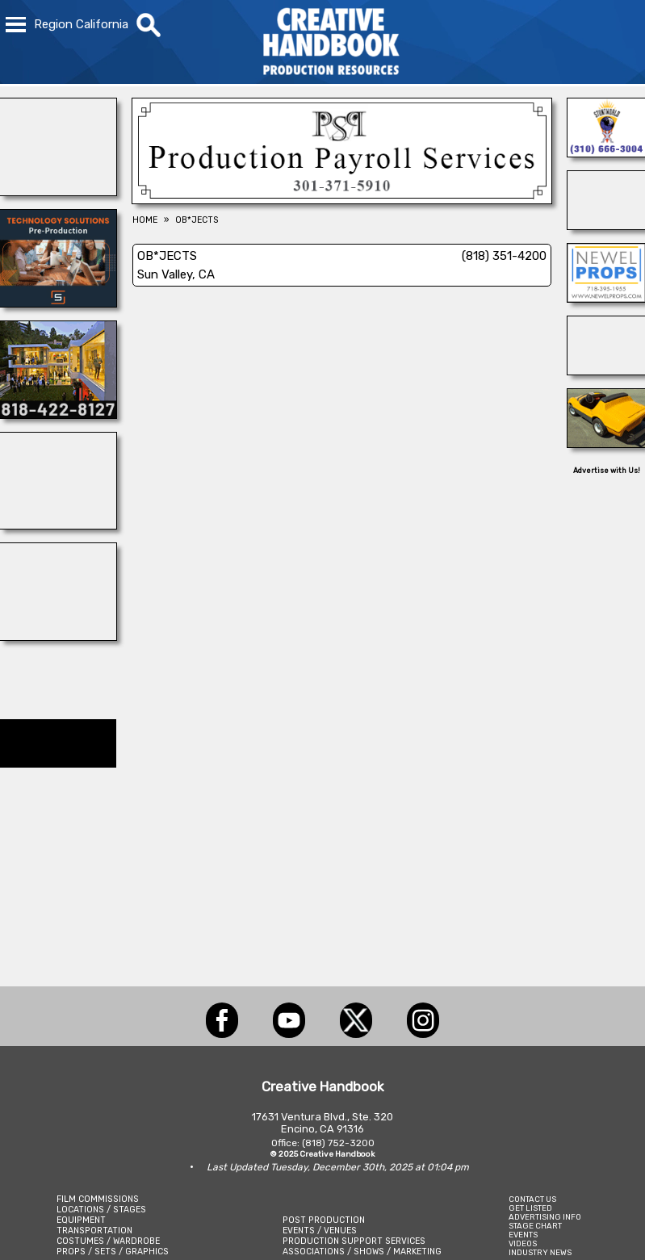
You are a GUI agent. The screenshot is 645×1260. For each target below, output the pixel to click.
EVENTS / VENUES (320, 1230)
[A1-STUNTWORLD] (606, 152)
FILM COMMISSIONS (98, 1199)
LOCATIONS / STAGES (101, 1209)
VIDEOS (523, 1243)
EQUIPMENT (81, 1220)
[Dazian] (58, 636)
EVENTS (523, 1234)
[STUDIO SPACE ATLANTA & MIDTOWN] (606, 370)
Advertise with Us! (606, 471)
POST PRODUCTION (324, 1220)
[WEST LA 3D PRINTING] (606, 443)
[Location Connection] (58, 414)
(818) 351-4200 (504, 256)
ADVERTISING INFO (545, 1216)
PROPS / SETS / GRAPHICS (113, 1251)
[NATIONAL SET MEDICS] (58, 524)
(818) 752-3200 (338, 1143)
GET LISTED (530, 1207)
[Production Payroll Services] (341, 199)
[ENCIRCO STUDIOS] (606, 225)
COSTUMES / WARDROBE (108, 1241)
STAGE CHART (535, 1225)
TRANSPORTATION (94, 1230)
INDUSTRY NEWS (540, 1252)
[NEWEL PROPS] (606, 298)
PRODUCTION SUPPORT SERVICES (354, 1241)
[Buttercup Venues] (58, 191)
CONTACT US (532, 1199)
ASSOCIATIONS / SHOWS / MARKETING (362, 1251)
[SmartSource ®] (58, 302)
